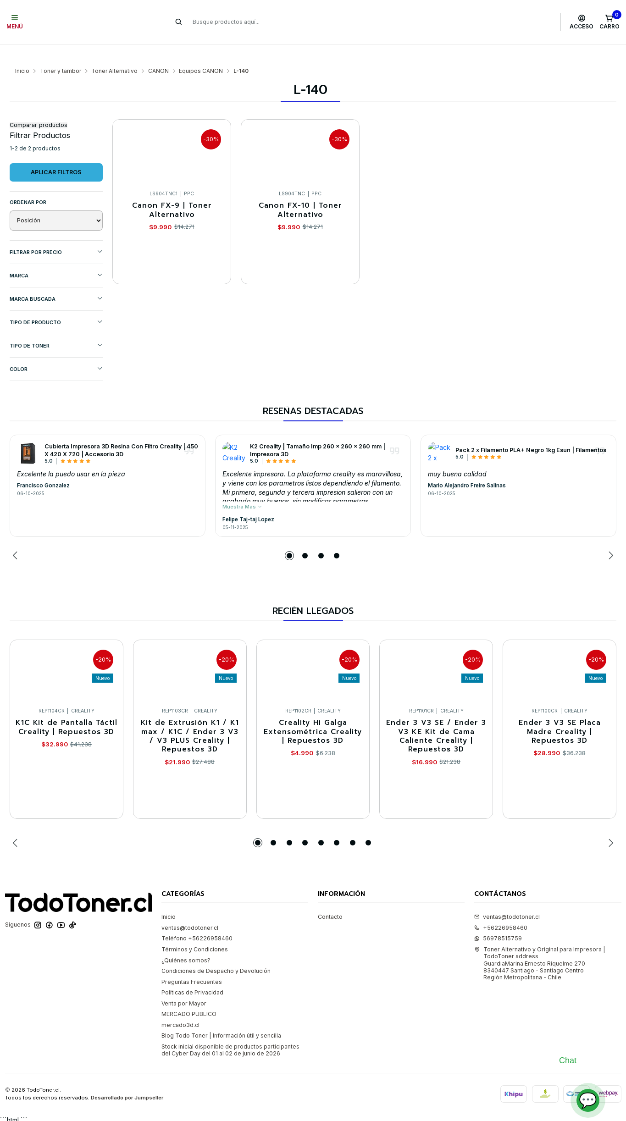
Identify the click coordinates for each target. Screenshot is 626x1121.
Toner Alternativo (114, 53)
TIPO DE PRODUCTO (56, 304)
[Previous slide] (16, 537)
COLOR (56, 351)
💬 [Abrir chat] (588, 1100)
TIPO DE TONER (56, 327)
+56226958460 (500, 909)
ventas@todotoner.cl (189, 909)
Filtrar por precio (56, 234)
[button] (289, 537)
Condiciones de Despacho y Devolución (216, 953)
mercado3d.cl (180, 1007)
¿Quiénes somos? (186, 942)
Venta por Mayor (183, 985)
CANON (158, 53)
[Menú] (15, 22)
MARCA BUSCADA (56, 280)
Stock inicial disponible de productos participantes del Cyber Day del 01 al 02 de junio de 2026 (230, 1032)
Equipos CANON (201, 53)
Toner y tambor (60, 53)
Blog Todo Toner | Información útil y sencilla (221, 1017)
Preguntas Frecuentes (191, 964)
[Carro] (609, 22)
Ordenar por (28, 184)
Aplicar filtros (56, 154)
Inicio (22, 53)
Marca (56, 257)
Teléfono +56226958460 (197, 920)
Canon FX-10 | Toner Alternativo (300, 192)
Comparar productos (38, 107)
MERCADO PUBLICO (188, 996)
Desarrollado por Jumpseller (127, 1080)
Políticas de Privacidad (192, 974)
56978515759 (498, 920)
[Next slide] (609, 537)
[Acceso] (581, 22)
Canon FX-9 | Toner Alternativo (172, 192)
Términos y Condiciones (194, 931)
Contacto (330, 898)
